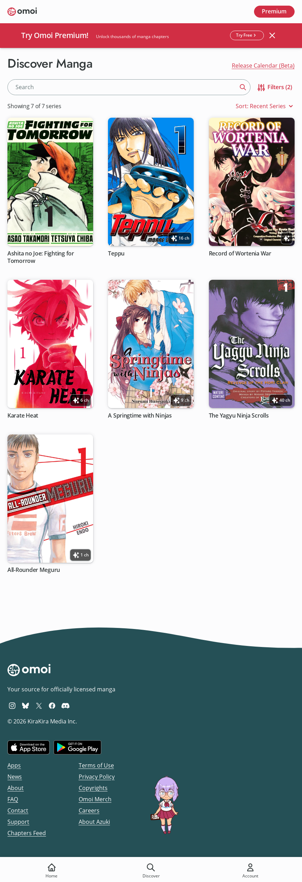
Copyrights (93, 788)
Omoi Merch (95, 799)
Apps (14, 765)
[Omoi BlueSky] (25, 705)
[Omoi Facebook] (52, 705)
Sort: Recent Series (265, 106)
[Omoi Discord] (65, 705)
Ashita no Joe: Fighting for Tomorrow (40, 256)
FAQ (12, 799)
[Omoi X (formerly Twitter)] (39, 705)
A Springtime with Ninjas (140, 415)
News (14, 777)
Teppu (116, 253)
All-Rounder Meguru (33, 570)
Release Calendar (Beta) (263, 65)
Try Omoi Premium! (55, 35)
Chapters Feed (26, 833)
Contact (17, 810)
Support (18, 822)
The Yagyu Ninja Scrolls (239, 415)
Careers (89, 810)
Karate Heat (22, 415)
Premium (274, 11)
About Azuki (94, 822)
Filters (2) (274, 87)
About (15, 788)
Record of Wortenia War (240, 253)
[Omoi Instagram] (12, 705)
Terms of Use (96, 765)
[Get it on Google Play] (77, 747)
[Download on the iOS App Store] (28, 747)
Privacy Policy (97, 777)
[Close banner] (272, 35)
